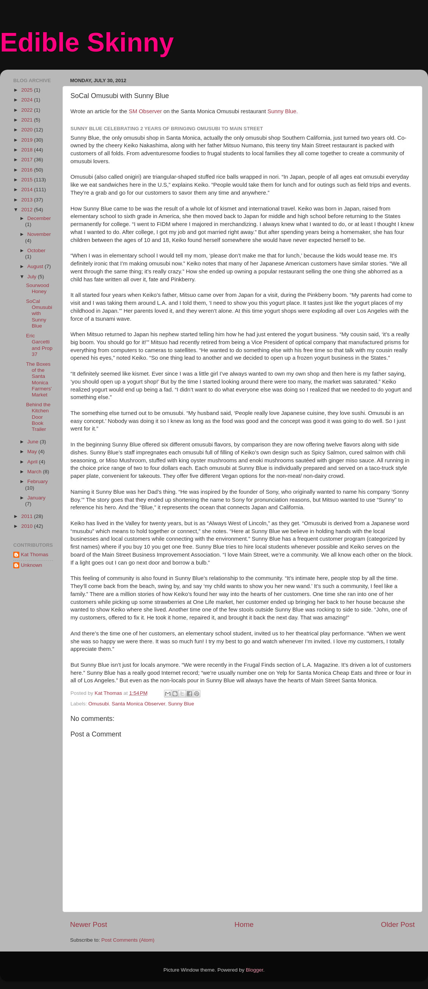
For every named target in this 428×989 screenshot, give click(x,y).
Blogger (254, 970)
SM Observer (145, 111)
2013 (27, 200)
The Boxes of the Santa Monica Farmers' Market (39, 379)
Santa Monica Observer (138, 704)
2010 (27, 526)
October (36, 250)
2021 (27, 120)
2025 (27, 90)
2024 (27, 100)
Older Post (398, 924)
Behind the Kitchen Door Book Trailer (38, 417)
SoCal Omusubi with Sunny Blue (39, 313)
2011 (27, 516)
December (39, 218)
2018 (27, 150)
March (35, 471)
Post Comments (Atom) (128, 940)
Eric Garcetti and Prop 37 (39, 345)
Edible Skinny (87, 42)
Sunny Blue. (282, 111)
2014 (27, 189)
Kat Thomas (34, 554)
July (32, 276)
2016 (27, 170)
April (33, 462)
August (36, 266)
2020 (27, 130)
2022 (27, 110)
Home (243, 924)
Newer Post (88, 924)
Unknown (31, 565)
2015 (27, 180)
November (39, 234)
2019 (27, 140)
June (33, 442)
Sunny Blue (181, 704)
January (36, 498)
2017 (27, 159)
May (32, 451)
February (37, 481)
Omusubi (98, 704)
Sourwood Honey (37, 288)
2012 (27, 209)
